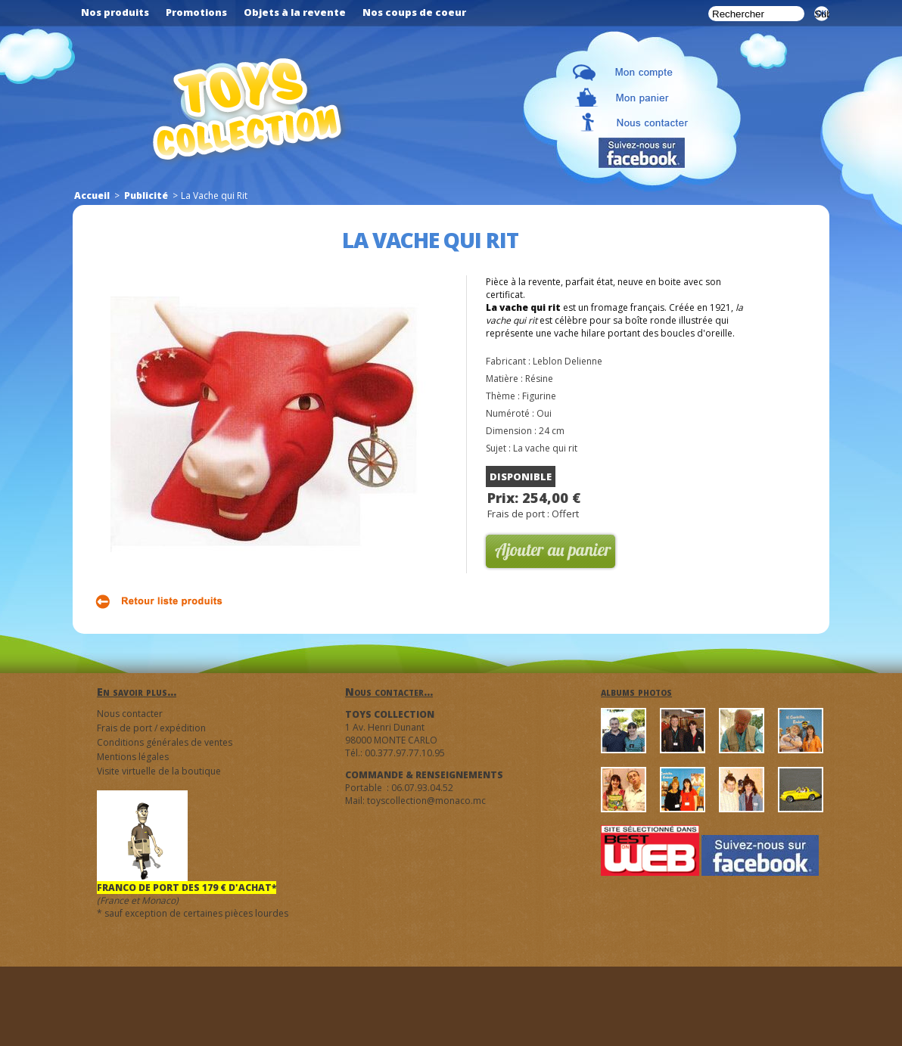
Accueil (92, 195)
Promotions (196, 12)
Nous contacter (130, 713)
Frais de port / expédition (151, 728)
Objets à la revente (295, 12)
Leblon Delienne (567, 361)
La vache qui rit (545, 448)
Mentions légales (133, 756)
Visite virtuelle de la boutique (159, 771)
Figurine (539, 396)
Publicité (146, 195)
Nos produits (115, 12)
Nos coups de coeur (414, 12)
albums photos (636, 691)
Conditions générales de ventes (164, 742)
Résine (539, 378)
